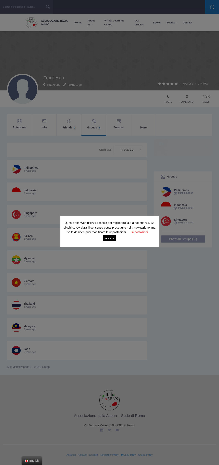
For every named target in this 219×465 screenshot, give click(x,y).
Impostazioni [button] (139, 232)
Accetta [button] (109, 238)
